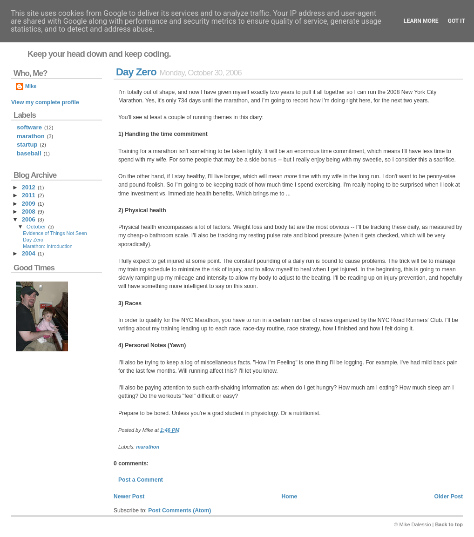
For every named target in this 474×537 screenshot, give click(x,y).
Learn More (421, 21)
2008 (28, 211)
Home (289, 496)
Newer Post (129, 496)
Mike (30, 86)
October (36, 226)
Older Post (448, 496)
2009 (28, 203)
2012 (28, 187)
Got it (456, 21)
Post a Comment (140, 480)
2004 (28, 253)
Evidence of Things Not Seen (55, 233)
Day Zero (136, 72)
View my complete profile (45, 102)
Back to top (449, 524)
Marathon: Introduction (47, 246)
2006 (28, 219)
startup (27, 144)
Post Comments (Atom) (179, 510)
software (29, 127)
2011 (28, 195)
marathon (147, 447)
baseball (29, 153)
